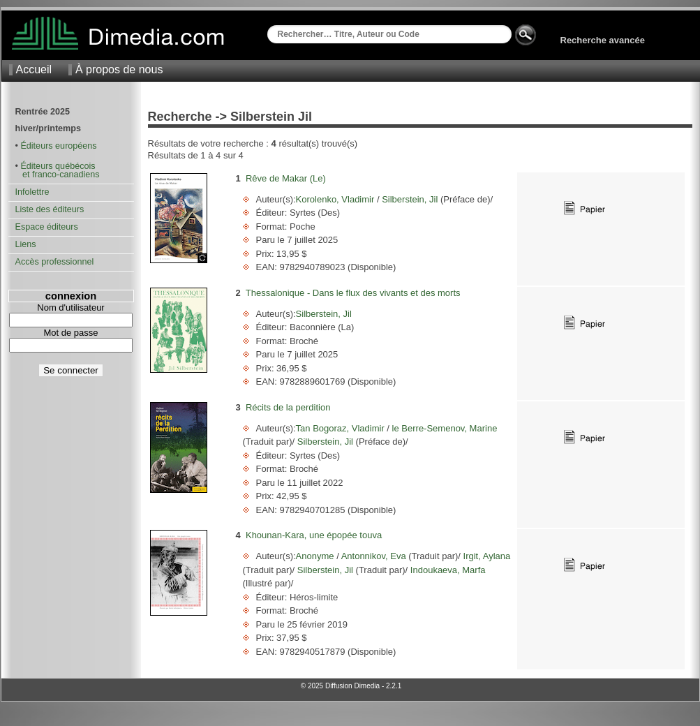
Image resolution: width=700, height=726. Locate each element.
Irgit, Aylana (485, 556)
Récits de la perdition (288, 407)
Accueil (34, 69)
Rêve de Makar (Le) (286, 178)
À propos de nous (119, 69)
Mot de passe (70, 332)
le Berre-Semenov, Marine (443, 428)
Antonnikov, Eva (374, 556)
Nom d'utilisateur (70, 307)
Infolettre (32, 192)
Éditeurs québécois (57, 166)
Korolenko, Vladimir (336, 199)
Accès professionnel (54, 262)
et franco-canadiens (57, 174)
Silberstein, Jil (410, 199)
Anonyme (316, 556)
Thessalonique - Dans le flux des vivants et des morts (353, 293)
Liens (25, 244)
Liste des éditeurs (49, 209)
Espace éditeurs (46, 227)
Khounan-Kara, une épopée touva (314, 535)
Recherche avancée (602, 40)
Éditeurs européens (58, 146)
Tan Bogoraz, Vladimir (341, 428)
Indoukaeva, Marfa (446, 570)
